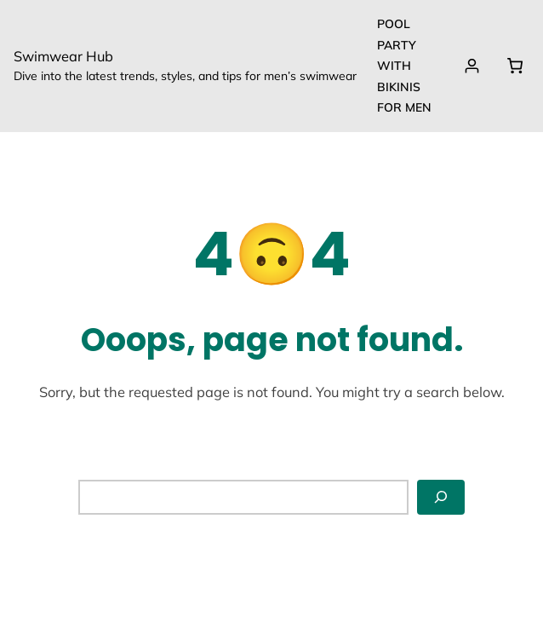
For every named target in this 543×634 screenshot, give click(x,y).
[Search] (441, 497)
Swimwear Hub (63, 56)
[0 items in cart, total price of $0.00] (514, 66)
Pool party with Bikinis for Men (404, 65)
